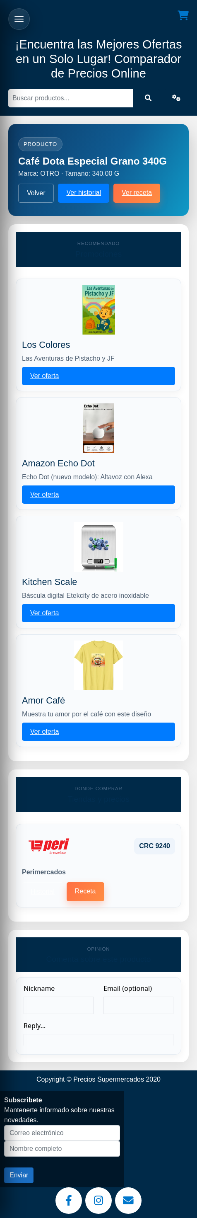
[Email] (128, 1200)
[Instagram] (98, 1200)
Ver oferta (44, 375)
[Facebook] (68, 1200)
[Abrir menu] (19, 19)
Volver (36, 193)
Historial (43, 891)
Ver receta (137, 192)
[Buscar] (70, 98)
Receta (85, 891)
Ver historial (83, 192)
